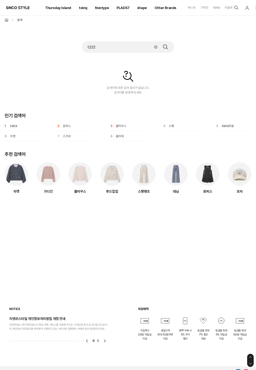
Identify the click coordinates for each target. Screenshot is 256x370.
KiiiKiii (216, 7)
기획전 (204, 7)
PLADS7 (123, 8)
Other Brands (165, 8)
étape (142, 8)
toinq (83, 8)
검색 (165, 47)
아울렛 (228, 7)
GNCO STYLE (18, 7)
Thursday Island (58, 8)
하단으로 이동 (250, 363)
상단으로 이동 (250, 357)
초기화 (156, 47)
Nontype (102, 8)
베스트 (192, 7)
